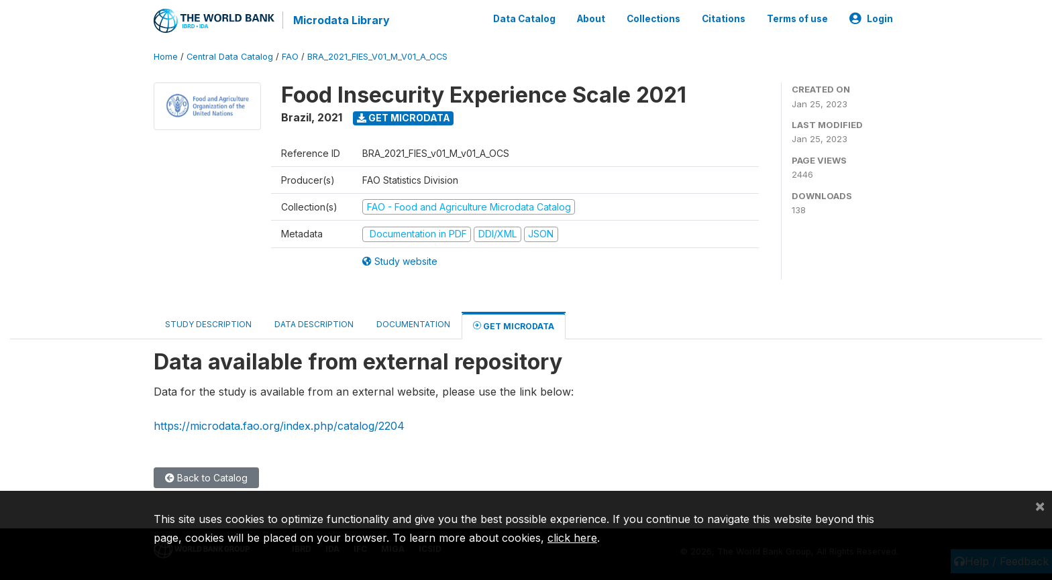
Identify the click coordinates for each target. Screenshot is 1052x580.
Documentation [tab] (413, 324)
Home (166, 57)
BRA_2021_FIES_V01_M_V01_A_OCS (377, 57)
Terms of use (797, 18)
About (591, 18)
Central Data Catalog (230, 57)
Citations (723, 18)
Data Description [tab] (314, 324)
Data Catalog (524, 18)
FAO (290, 57)
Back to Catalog (206, 477)
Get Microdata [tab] (513, 325)
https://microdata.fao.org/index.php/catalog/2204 (279, 425)
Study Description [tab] (208, 324)
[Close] (1040, 506)
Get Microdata (403, 117)
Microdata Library (341, 20)
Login (871, 18)
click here (572, 537)
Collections (653, 18)
